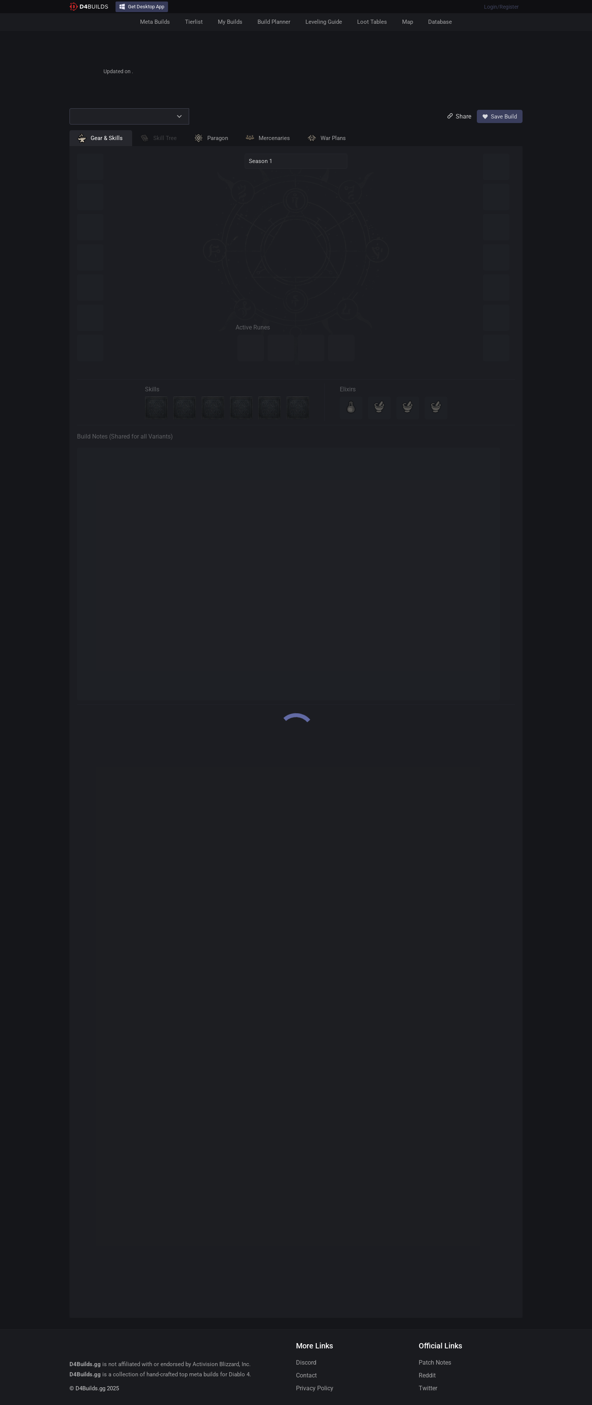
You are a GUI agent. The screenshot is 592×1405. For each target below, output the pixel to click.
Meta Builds (155, 21)
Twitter (428, 1388)
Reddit (427, 1375)
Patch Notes (435, 1362)
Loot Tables (372, 21)
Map (407, 21)
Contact (306, 1375)
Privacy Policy (314, 1388)
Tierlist (194, 21)
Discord (306, 1362)
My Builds (230, 21)
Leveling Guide (323, 21)
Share (459, 116)
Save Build (500, 116)
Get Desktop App (141, 6)
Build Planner (273, 21)
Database (440, 21)
